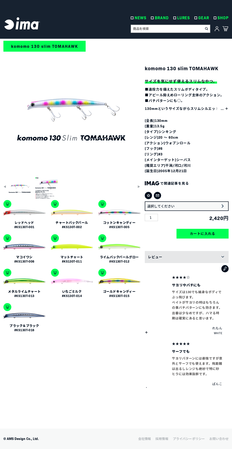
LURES (183, 18)
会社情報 (144, 438)
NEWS (141, 18)
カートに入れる (202, 233)
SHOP (223, 18)
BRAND (162, 18)
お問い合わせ (219, 438)
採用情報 (161, 438)
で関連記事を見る (167, 183)
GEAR (203, 18)
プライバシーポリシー (189, 438)
